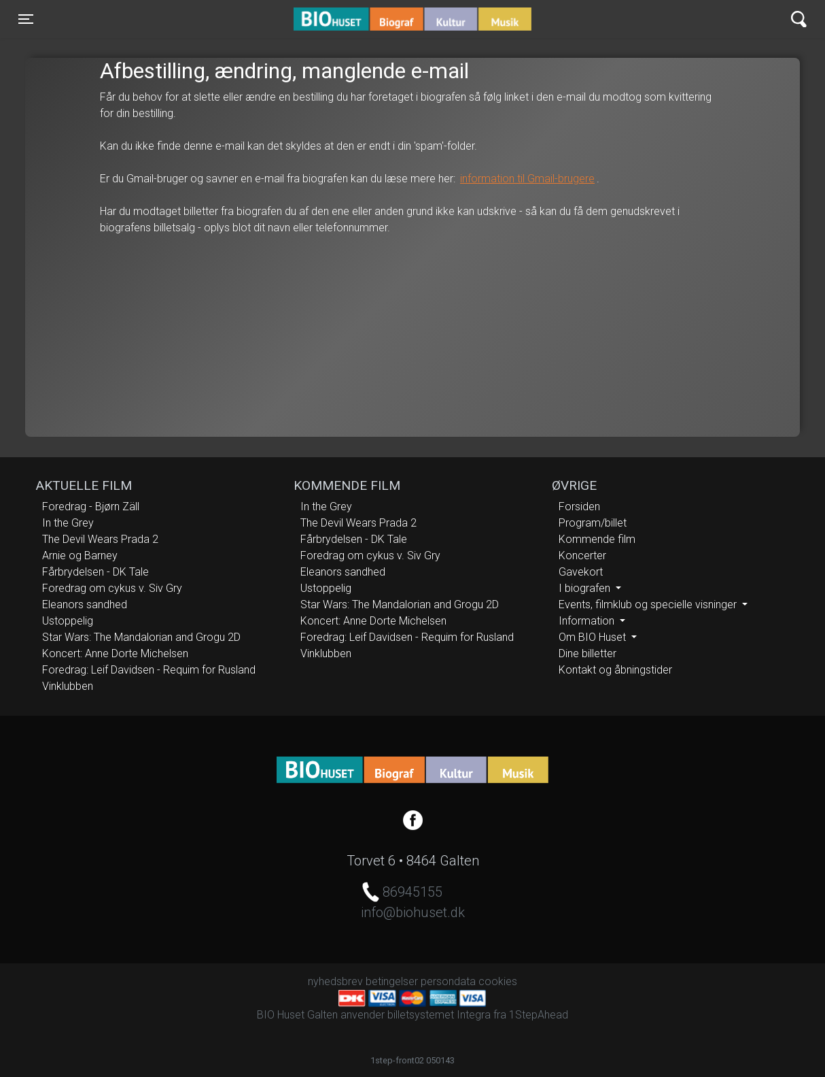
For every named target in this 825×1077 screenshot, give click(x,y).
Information (588, 620)
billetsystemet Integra (439, 1014)
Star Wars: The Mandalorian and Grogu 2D (141, 637)
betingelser (392, 981)
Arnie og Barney (80, 555)
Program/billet (593, 522)
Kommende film (597, 539)
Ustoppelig (67, 620)
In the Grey (68, 522)
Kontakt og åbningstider (615, 669)
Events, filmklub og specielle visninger (649, 604)
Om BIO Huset (594, 637)
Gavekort (581, 571)
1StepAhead (538, 1014)
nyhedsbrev (335, 981)
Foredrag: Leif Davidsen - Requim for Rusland (149, 669)
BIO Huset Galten (351, 19)
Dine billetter (587, 653)
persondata (448, 981)
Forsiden (579, 506)
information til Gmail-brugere (527, 178)
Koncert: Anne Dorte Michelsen (115, 653)
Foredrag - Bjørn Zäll (90, 506)
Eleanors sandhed (84, 604)
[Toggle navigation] (25, 19)
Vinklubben (67, 686)
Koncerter (582, 555)
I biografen (586, 588)
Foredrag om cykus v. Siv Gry (112, 588)
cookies (497, 981)
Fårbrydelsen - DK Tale (95, 571)
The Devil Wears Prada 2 (100, 539)
